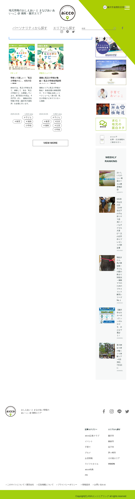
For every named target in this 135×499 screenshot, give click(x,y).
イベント (90, 441)
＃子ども (27, 117)
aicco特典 (90, 467)
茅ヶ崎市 (111, 451)
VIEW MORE (50, 143)
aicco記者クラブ (92, 436)
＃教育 (17, 121)
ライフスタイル (92, 462)
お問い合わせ (92, 481)
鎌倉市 (110, 441)
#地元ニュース (45, 73)
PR (87, 472)
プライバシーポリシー (62, 481)
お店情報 (90, 457)
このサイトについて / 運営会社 (19, 481)
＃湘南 (28, 121)
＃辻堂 (57, 126)
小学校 (28, 126)
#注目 (57, 121)
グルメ (89, 451)
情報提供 (79, 481)
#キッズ (14, 73)
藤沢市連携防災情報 (116, 7)
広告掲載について (42, 481)
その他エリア (113, 457)
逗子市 (110, 446)
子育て (89, 446)
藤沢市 (110, 436)
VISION (111, 462)
